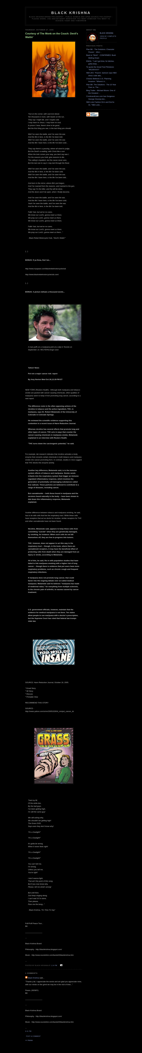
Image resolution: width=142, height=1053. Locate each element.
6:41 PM (28, 1031)
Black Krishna (71, 13)
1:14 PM (54, 965)
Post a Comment (33, 1036)
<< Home (29, 1040)
